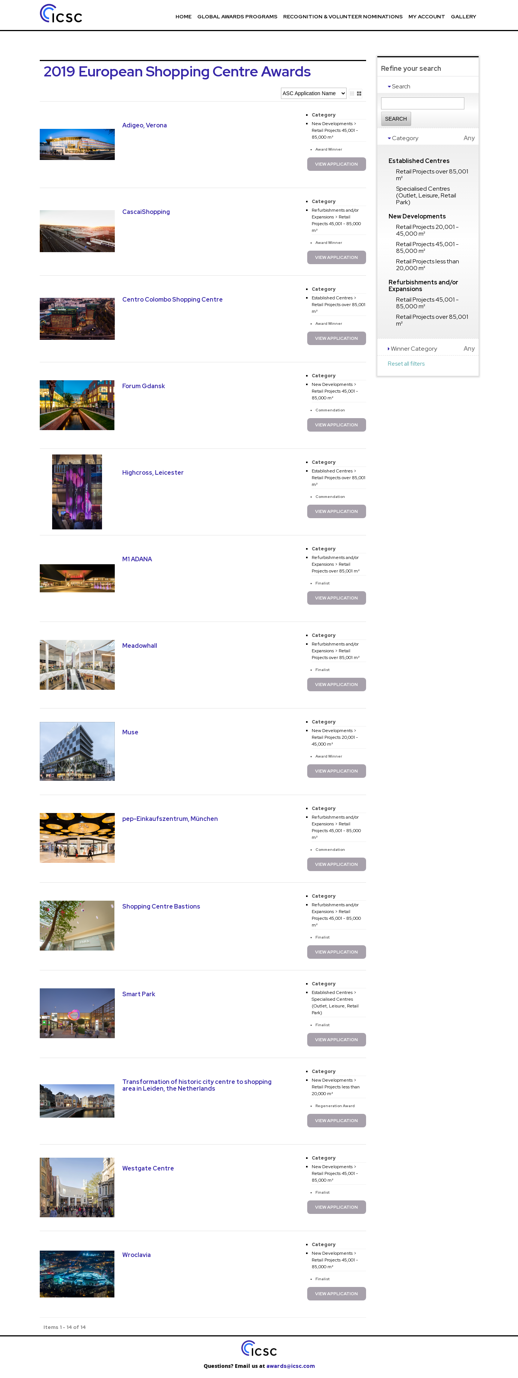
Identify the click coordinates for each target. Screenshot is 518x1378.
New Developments (417, 216)
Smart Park (138, 994)
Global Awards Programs (237, 16)
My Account (426, 16)
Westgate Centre (148, 1168)
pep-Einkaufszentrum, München (170, 819)
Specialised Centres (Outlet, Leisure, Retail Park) (426, 195)
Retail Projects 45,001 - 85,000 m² (427, 247)
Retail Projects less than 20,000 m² (427, 264)
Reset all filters (406, 364)
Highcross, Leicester (153, 473)
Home (184, 16)
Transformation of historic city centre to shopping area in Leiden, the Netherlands (197, 1085)
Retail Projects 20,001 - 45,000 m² (427, 230)
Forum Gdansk (143, 386)
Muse (130, 732)
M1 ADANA (137, 559)
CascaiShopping (146, 212)
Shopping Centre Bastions (161, 906)
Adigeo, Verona (144, 125)
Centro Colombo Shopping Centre (172, 299)
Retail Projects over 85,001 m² (432, 174)
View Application (336, 164)
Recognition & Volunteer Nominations (343, 16)
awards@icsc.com (290, 1366)
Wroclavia (136, 1255)
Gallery (463, 16)
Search (396, 119)
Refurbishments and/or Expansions (423, 285)
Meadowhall (139, 646)
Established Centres (419, 161)
